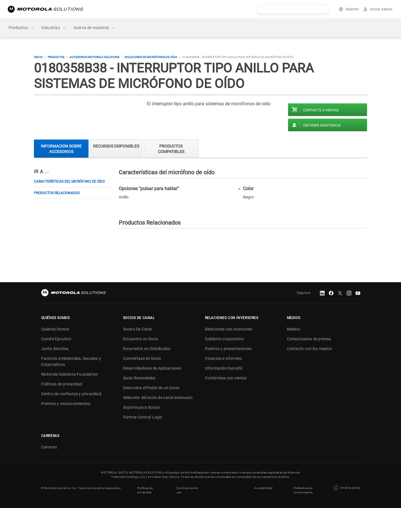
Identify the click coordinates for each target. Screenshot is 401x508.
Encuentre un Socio (140, 339)
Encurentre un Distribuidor (147, 348)
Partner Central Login (142, 417)
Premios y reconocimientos (66, 403)
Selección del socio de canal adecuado (158, 397)
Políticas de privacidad (61, 384)
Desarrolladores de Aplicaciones (152, 368)
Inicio (38, 57)
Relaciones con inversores (228, 329)
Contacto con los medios (309, 348)
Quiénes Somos (55, 329)
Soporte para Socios (141, 407)
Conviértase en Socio (142, 358)
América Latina (346, 487)
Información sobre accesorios (61, 149)
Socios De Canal (137, 329)
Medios (293, 329)
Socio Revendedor (139, 378)
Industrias (54, 28)
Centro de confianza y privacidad (71, 393)
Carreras (49, 447)
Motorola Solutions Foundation (69, 374)
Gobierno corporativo (224, 339)
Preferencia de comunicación (303, 490)
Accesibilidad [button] (263, 488)
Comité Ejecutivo (56, 339)
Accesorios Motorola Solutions (94, 57)
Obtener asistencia (322, 125)
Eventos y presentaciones (228, 348)
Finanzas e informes (223, 358)
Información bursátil (223, 368)
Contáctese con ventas (226, 378)
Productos (21, 28)
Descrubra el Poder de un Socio (151, 387)
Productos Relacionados (57, 193)
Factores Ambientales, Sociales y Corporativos (71, 361)
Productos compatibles (171, 149)
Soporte (352, 9)
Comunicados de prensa (309, 339)
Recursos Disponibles (116, 146)
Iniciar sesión (381, 9)
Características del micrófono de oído (69, 181)
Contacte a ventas (321, 110)
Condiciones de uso (187, 490)
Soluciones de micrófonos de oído (150, 57)
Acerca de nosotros (95, 28)
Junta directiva (55, 348)
